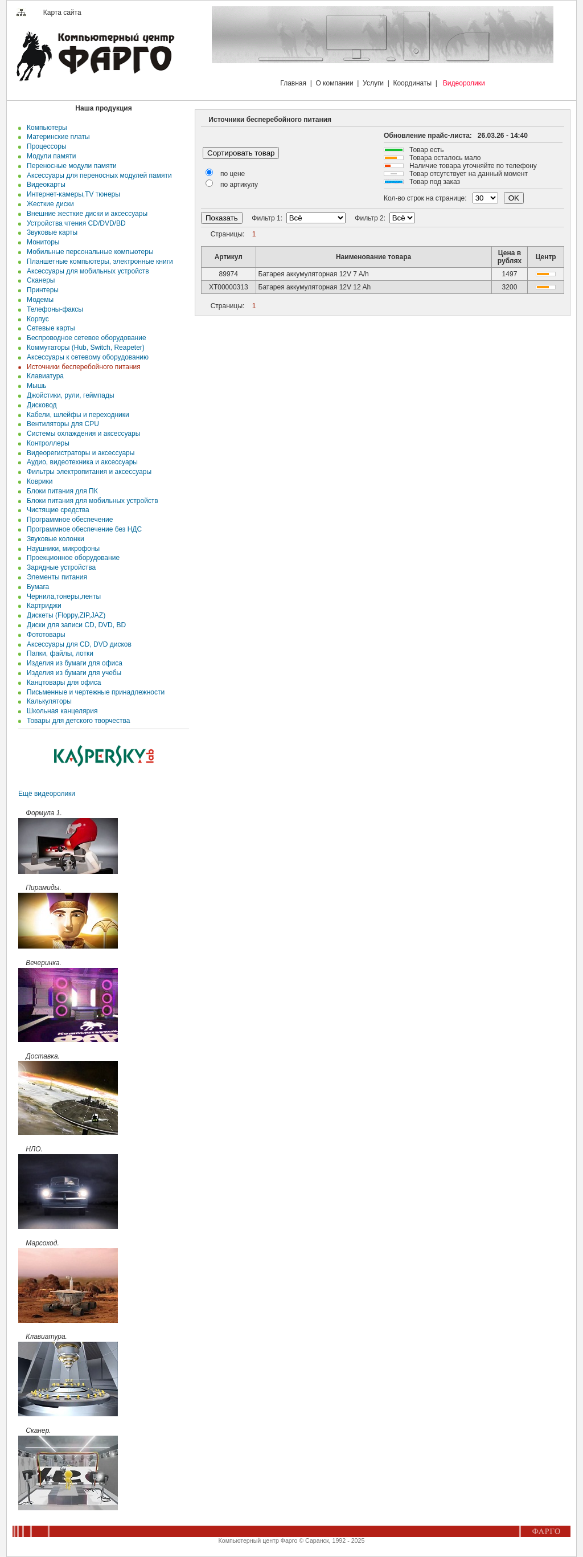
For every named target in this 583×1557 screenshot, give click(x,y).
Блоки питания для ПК (60, 491)
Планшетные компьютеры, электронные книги (98, 261)
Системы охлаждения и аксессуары (81, 434)
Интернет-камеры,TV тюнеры (71, 194)
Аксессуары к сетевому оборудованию (86, 357)
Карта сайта (62, 13)
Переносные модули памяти (69, 166)
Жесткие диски (48, 204)
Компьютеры (45, 128)
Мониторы (41, 242)
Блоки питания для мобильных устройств (90, 501)
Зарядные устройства (59, 567)
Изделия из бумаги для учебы (72, 673)
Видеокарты (44, 185)
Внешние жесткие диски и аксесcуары (85, 214)
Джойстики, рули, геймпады (68, 395)
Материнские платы (56, 137)
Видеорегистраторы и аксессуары (78, 453)
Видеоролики (464, 83)
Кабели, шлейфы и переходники (76, 415)
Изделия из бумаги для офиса (72, 663)
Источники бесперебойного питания (81, 367)
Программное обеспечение (68, 520)
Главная (293, 83)
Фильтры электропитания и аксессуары (87, 472)
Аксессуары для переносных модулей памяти (97, 175)
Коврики (37, 481)
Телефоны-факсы (53, 309)
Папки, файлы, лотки (58, 653)
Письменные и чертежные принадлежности (94, 692)
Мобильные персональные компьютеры (88, 252)
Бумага (36, 587)
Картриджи (42, 606)
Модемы (38, 300)
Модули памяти (49, 156)
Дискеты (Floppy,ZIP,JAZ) (64, 615)
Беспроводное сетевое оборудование (84, 338)
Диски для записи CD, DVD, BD (74, 625)
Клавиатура (43, 376)
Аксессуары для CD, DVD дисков (77, 644)
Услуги (373, 83)
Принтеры (41, 290)
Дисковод (39, 405)
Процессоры (44, 146)
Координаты (412, 83)
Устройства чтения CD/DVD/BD (74, 223)
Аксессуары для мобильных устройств (86, 271)
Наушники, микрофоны (61, 549)
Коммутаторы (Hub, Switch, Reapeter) (83, 348)
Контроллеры (46, 443)
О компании (334, 83)
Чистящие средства (56, 510)
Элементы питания (55, 577)
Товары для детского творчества (76, 721)
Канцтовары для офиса (62, 682)
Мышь (34, 386)
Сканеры (39, 280)
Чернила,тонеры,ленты (62, 596)
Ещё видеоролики (46, 794)
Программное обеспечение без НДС (82, 529)
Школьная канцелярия (60, 711)
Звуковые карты (50, 232)
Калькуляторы (47, 701)
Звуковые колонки (53, 539)
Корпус (35, 319)
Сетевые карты (49, 328)
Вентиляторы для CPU (61, 424)
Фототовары (44, 635)
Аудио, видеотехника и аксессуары (80, 462)
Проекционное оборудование (71, 558)
